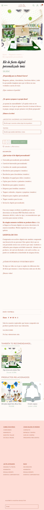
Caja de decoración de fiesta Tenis (11, 370)
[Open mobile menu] (4, 5)
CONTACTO (26, 430)
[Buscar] (34, 5)
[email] (21, 507)
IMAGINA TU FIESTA (9, 467)
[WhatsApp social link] (18, 317)
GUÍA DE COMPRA (28, 435)
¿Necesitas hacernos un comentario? (17, 119)
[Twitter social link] (11, 317)
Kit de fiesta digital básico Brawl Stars (11, 404)
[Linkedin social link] (15, 317)
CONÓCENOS (7, 430)
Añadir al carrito (19, 142)
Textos (5, 128)
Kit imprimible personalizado (13, 57)
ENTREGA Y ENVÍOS (29, 432)
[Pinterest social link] (13, 317)
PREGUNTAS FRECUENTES (31, 437)
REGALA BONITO (8, 472)
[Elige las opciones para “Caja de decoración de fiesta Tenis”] (3, 366)
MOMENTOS (7, 469)
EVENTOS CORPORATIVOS (11, 474)
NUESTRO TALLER (8, 435)
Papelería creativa (15, 54)
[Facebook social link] (9, 317)
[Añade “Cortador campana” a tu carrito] (24, 400)
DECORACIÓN (27, 467)
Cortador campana (32, 404)
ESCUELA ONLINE (8, 437)
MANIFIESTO (7, 432)
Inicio (5, 54)
